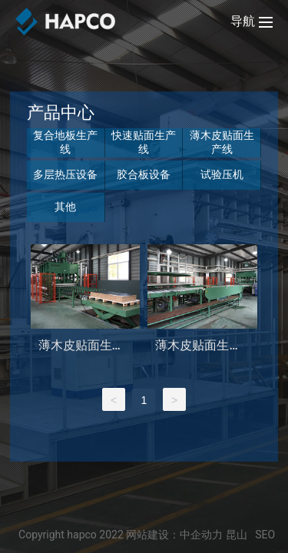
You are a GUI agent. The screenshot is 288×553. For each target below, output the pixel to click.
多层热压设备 (65, 174)
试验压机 (221, 174)
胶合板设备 (143, 174)
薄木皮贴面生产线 (222, 142)
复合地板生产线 (65, 142)
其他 (65, 206)
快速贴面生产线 (143, 142)
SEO (265, 534)
